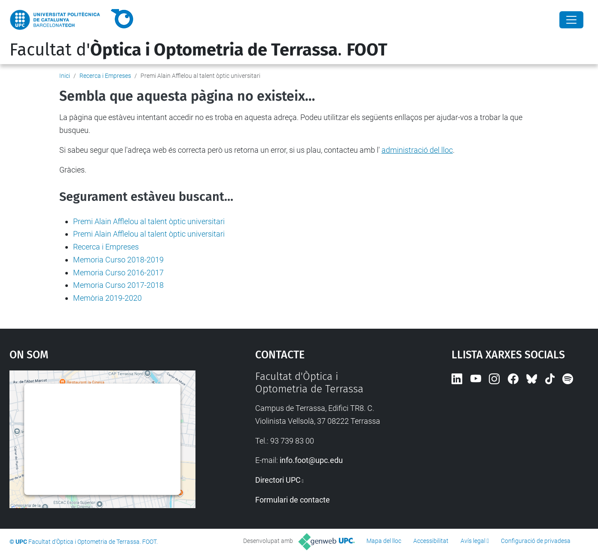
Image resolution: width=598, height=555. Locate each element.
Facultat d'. (198, 50)
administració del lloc (417, 149)
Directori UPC (278, 479)
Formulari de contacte (292, 499)
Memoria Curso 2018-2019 (118, 259)
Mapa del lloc (383, 540)
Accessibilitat (430, 540)
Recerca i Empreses (105, 75)
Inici (64, 75)
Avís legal (473, 540)
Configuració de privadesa (536, 540)
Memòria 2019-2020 (107, 297)
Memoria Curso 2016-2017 (118, 272)
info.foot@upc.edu (311, 460)
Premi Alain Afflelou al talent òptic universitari (149, 221)
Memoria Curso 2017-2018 (118, 285)
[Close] (571, 19)
